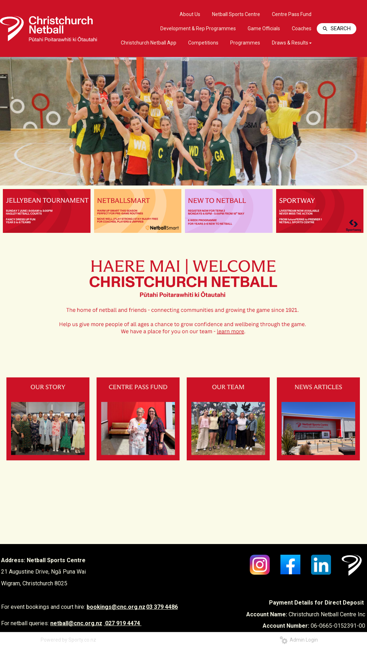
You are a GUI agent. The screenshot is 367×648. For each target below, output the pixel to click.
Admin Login (299, 640)
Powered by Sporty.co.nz (68, 640)
